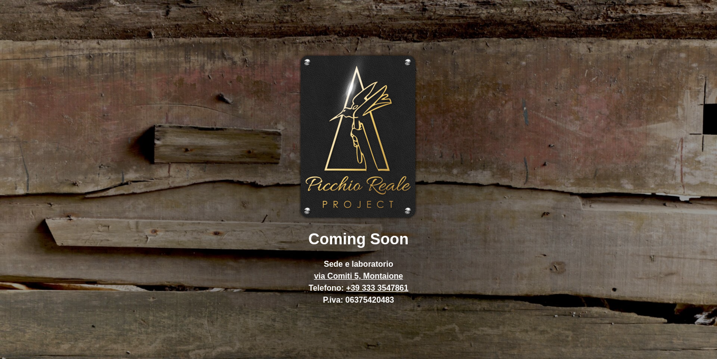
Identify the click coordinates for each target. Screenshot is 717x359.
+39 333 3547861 (377, 288)
